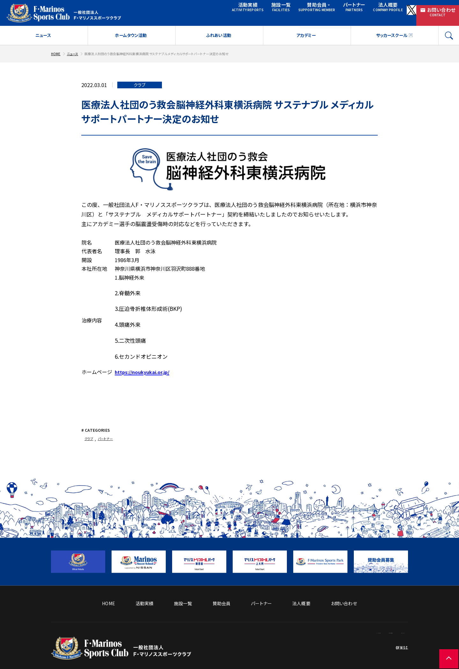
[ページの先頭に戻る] (439, 649)
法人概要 (348, 12)
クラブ (89, 442)
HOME (56, 56)
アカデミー (306, 38)
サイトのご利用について (337, 632)
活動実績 (198, 12)
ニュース (43, 38)
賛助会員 (274, 12)
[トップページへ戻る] (121, 655)
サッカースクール (391, 38)
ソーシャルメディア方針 (287, 632)
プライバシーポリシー (387, 632)
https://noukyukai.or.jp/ (145, 375)
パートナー (311, 12)
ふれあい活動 (218, 38)
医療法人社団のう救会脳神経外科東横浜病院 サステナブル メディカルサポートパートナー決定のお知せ (174, 56)
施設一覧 (233, 12)
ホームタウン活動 (130, 38)
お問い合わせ (430, 12)
